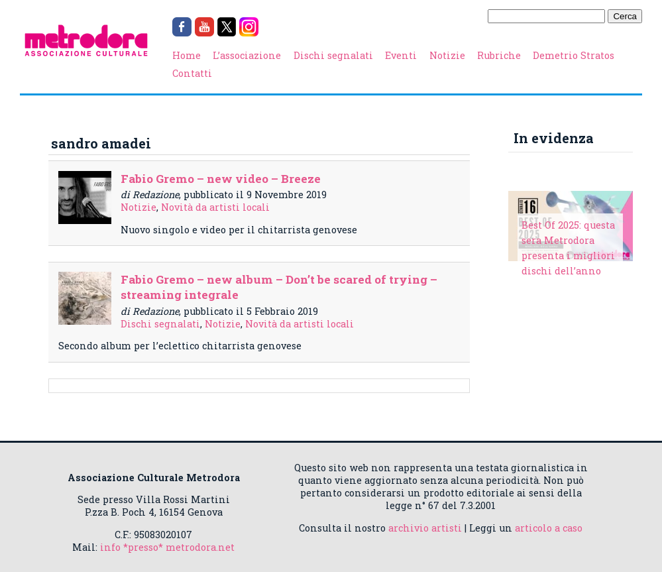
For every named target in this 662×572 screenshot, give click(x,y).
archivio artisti (425, 528)
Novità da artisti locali (215, 207)
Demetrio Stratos (573, 55)
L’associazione (247, 55)
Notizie (447, 55)
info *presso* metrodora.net (167, 547)
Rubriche (499, 55)
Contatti (192, 73)
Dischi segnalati (333, 55)
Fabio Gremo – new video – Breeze (221, 178)
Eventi (401, 55)
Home (186, 55)
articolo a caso (548, 528)
